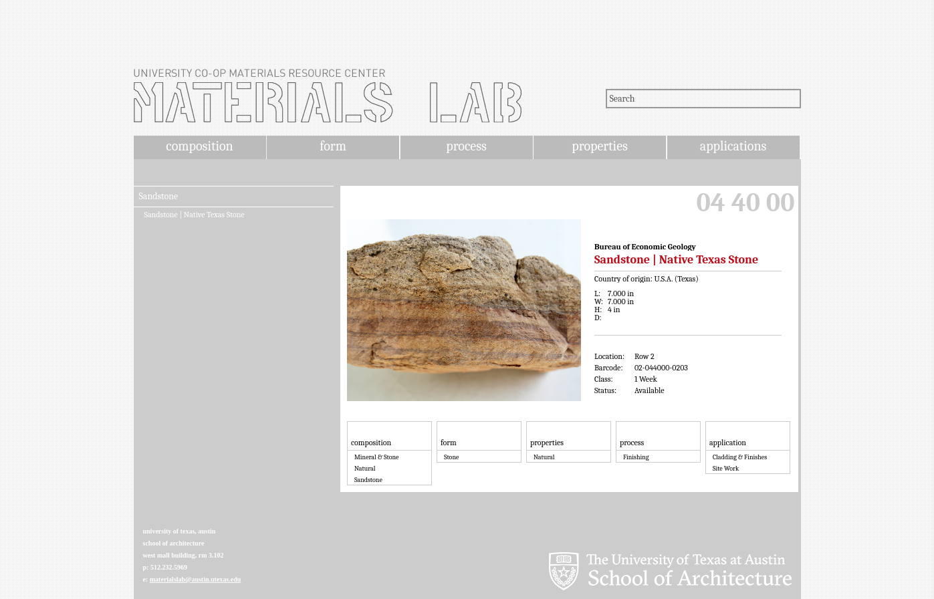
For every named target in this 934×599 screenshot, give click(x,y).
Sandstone (159, 196)
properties (599, 146)
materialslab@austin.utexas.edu (195, 579)
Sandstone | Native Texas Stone (194, 214)
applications (733, 146)
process (466, 146)
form (333, 146)
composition (199, 146)
